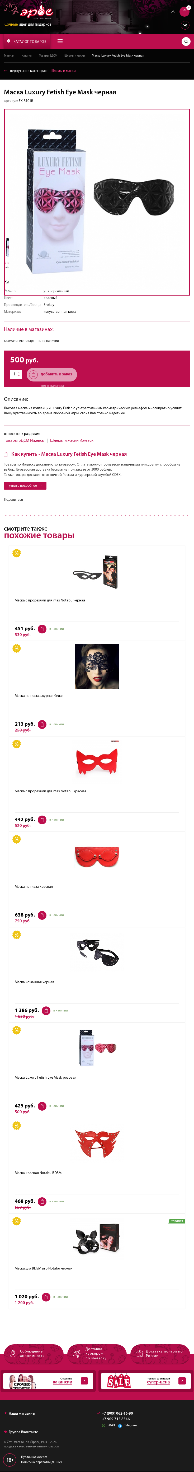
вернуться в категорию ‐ (40, 71)
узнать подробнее (26, 486)
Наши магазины (19, 1414)
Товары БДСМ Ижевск (24, 441)
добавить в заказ (50, 374)
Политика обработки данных (41, 1462)
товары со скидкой (143, 1382)
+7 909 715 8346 (116, 1420)
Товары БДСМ (50, 55)
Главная (9, 55)
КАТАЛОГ (27, 41)
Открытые (45, 1382)
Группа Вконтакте (21, 1433)
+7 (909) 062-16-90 (115, 1414)
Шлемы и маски (78, 55)
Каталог (27, 55)
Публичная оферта (34, 1457)
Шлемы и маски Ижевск (71, 441)
